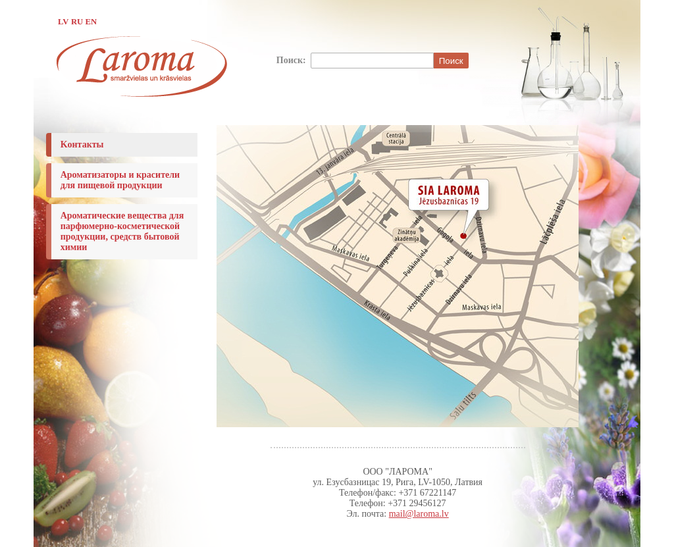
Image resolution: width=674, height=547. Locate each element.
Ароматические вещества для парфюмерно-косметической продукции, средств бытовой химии (122, 231)
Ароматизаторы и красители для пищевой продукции (120, 180)
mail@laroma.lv (419, 514)
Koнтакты (82, 144)
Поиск (451, 61)
